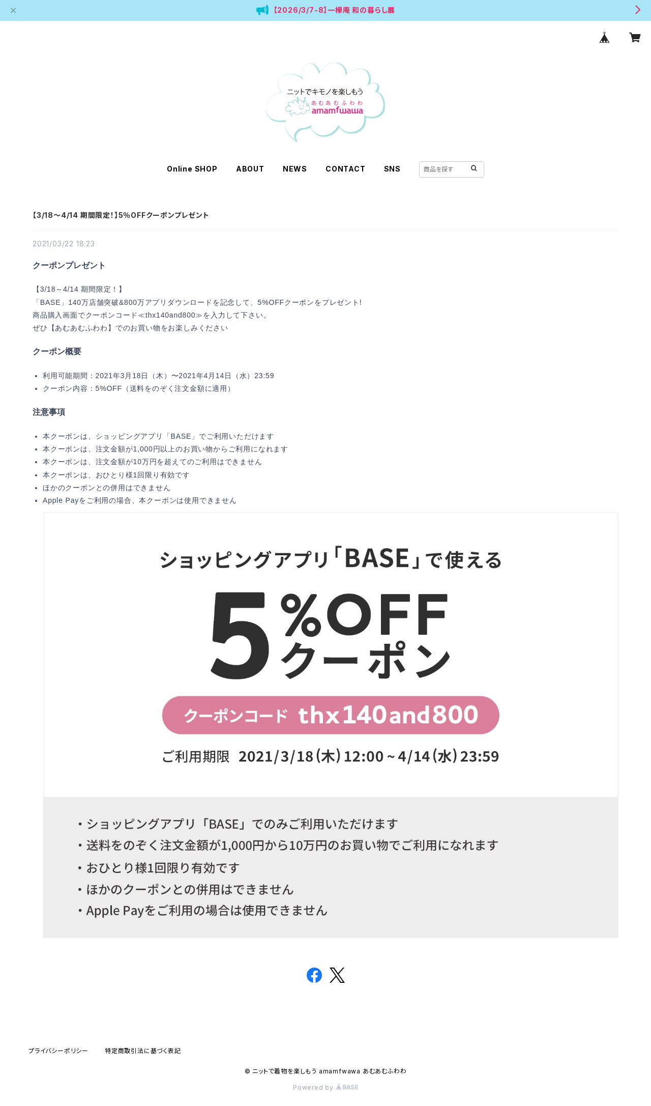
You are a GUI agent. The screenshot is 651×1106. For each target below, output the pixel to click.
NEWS (295, 168)
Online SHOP (192, 168)
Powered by (325, 1087)
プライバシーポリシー (58, 1051)
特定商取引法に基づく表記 (143, 1051)
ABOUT (250, 168)
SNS (392, 168)
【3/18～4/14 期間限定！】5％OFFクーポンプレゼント (121, 215)
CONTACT (346, 168)
